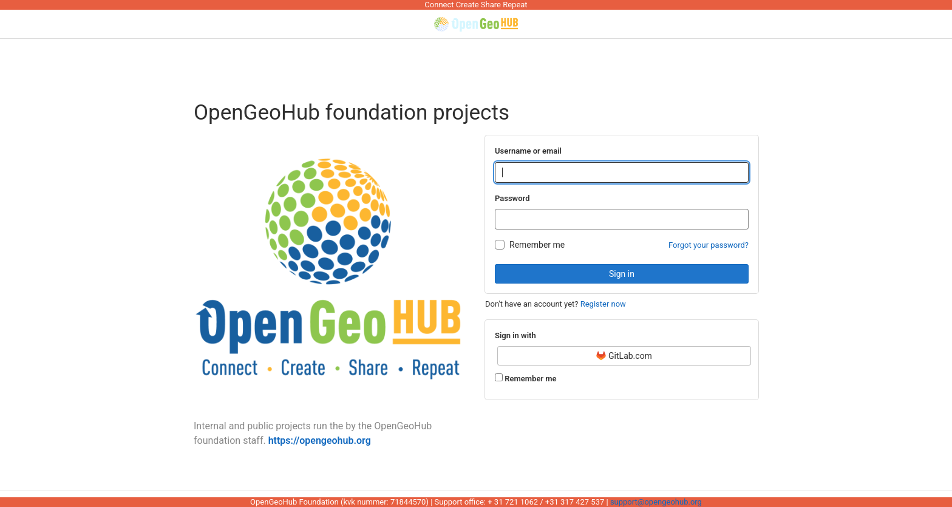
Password (512, 198)
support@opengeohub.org (656, 501)
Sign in (621, 274)
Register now (603, 303)
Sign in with (515, 335)
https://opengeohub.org (319, 440)
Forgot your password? (708, 245)
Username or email (528, 150)
